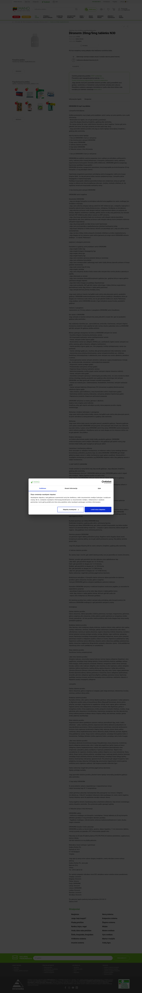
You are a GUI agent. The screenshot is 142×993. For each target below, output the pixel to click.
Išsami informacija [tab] (71, 488)
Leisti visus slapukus (98, 509)
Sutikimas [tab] (42, 488)
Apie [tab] (99, 488)
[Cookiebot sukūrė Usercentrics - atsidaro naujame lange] (103, 482)
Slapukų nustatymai (71, 509)
